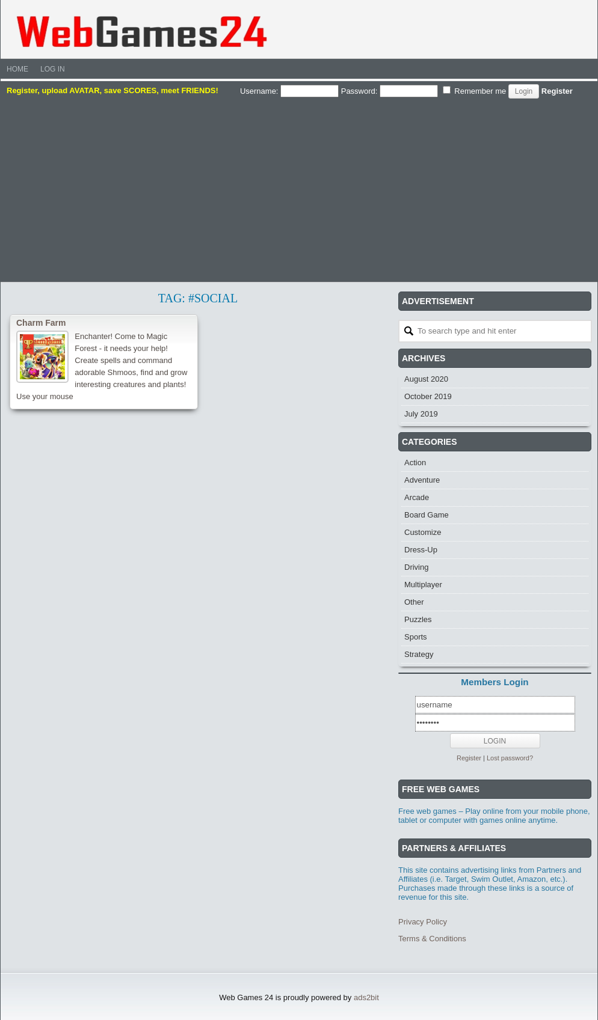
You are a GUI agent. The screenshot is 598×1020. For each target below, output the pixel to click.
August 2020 (426, 378)
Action (415, 462)
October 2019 (428, 396)
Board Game (426, 514)
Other (414, 601)
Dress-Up (420, 549)
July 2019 (421, 413)
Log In (52, 69)
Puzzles (418, 619)
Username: (289, 91)
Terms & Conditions (432, 938)
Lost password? (510, 758)
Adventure (422, 479)
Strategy (418, 654)
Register (557, 91)
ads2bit (366, 997)
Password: (389, 91)
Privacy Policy (422, 921)
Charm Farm (41, 323)
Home (17, 69)
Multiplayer (423, 584)
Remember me (475, 91)
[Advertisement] (299, 189)
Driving (416, 567)
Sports (415, 636)
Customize (422, 532)
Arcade (416, 497)
